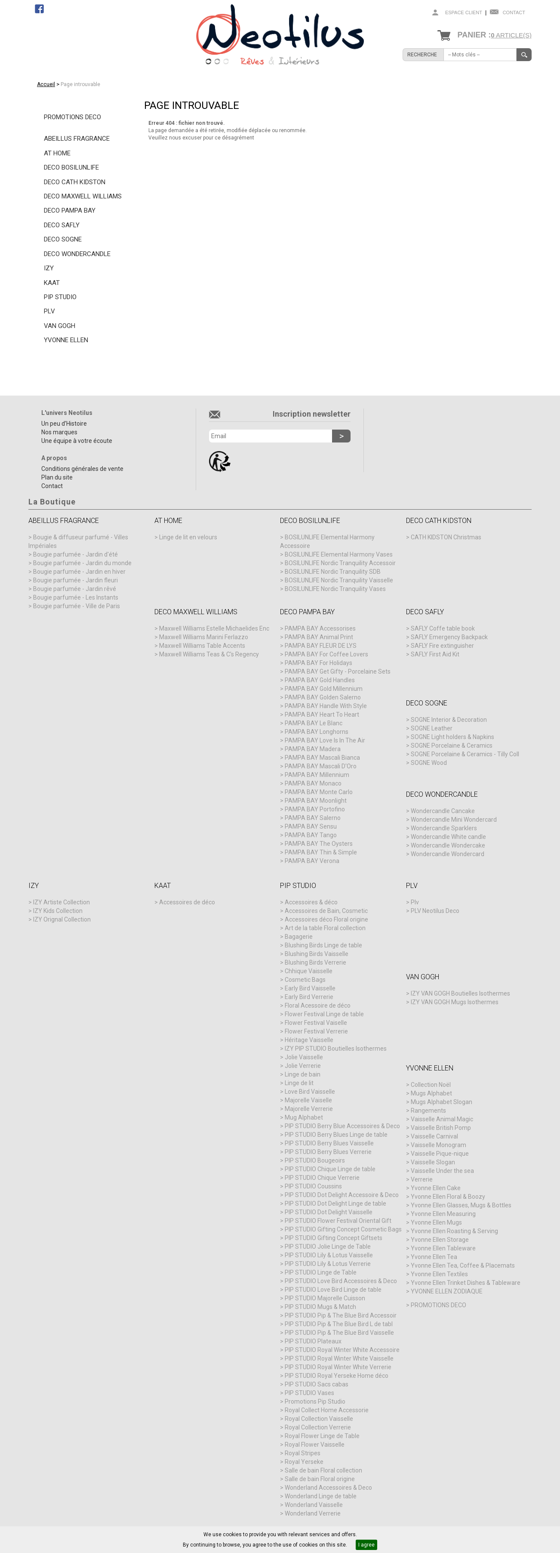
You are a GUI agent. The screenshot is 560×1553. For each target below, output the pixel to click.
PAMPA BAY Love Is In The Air (325, 740)
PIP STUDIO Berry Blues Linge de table (336, 1134)
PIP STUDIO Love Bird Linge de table (333, 1289)
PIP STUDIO (60, 297)
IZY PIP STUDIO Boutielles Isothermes (336, 1048)
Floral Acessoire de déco (318, 1005)
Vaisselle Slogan (433, 1162)
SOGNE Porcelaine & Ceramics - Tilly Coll (465, 754)
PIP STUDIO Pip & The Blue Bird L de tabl (339, 1324)
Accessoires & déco (311, 902)
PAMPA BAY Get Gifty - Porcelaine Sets (338, 671)
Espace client (463, 12)
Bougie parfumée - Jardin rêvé (74, 588)
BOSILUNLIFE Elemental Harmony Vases (339, 554)
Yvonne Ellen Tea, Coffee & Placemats (463, 1265)
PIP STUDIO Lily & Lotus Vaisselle (329, 1255)
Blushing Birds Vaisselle (316, 953)
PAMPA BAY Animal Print (319, 637)
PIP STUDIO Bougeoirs (315, 1160)
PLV (49, 311)
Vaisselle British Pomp (441, 1127)
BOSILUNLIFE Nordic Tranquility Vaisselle (339, 580)
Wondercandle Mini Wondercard (454, 819)
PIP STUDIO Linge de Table (321, 1272)
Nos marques (59, 432)
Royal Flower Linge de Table (322, 1435)
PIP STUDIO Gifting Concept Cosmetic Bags (343, 1229)
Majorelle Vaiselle (308, 1100)
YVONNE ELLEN (66, 340)
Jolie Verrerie (303, 1065)
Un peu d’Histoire (64, 423)
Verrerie (422, 1179)
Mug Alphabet (304, 1117)
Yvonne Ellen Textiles (439, 1274)
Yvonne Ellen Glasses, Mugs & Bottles (461, 1205)
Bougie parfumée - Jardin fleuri (75, 580)
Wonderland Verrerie (313, 1513)
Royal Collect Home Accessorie (327, 1410)
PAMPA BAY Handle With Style (326, 705)
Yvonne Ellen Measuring (443, 1213)
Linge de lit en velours (188, 537)
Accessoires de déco (187, 902)
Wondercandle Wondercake (448, 845)
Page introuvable (80, 84)
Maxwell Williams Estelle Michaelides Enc (214, 628)
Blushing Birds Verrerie (315, 962)
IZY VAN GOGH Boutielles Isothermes (460, 993)
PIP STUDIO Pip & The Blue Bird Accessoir (341, 1315)
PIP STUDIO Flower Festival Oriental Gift (338, 1220)
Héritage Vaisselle (309, 1039)
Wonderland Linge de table (321, 1496)
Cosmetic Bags (305, 979)
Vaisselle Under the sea (442, 1170)
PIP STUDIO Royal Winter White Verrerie (338, 1367)
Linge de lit (299, 1083)
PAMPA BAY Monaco (313, 783)
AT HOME (57, 153)
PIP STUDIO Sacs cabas (316, 1384)
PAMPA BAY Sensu (311, 826)
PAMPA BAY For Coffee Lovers (326, 654)
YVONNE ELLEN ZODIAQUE (447, 1291)
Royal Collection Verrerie (318, 1427)
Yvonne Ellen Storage (440, 1239)
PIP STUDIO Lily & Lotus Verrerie (328, 1263)
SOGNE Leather (431, 728)
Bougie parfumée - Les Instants (75, 597)
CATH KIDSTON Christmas (446, 537)
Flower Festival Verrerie (316, 1031)
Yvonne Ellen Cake (436, 1188)
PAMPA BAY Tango (311, 835)
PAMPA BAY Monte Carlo (319, 792)
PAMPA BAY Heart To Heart (322, 714)
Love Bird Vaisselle (310, 1091)
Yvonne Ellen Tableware (443, 1248)
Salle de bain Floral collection (323, 1470)
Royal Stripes (302, 1453)
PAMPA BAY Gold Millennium (324, 688)
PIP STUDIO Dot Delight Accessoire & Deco (342, 1194)
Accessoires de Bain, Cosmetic (326, 910)
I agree (366, 1545)
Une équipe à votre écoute (76, 440)
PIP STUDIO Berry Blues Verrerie (328, 1151)
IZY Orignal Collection (62, 919)
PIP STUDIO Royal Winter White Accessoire (342, 1349)
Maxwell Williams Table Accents (202, 645)
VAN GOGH (59, 326)
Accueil (46, 84)
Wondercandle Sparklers (444, 828)
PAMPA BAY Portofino (315, 809)
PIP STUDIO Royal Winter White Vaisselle (339, 1358)
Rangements (428, 1110)
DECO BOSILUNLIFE (71, 167)
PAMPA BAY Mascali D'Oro (321, 766)
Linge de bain (302, 1074)
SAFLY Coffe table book (443, 628)
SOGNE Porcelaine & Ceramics (451, 745)
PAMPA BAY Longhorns (316, 731)
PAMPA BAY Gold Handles (320, 680)
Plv (415, 902)
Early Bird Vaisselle (310, 988)
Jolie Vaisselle (304, 1057)
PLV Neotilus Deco (435, 910)
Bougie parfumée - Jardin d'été (75, 554)
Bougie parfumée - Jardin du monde (82, 563)
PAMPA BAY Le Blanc (313, 723)
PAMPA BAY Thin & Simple (321, 852)
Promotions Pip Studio (315, 1401)
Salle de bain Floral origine (320, 1479)
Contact (514, 12)
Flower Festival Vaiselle (316, 1022)
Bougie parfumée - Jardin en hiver (79, 571)
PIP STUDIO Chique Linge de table (330, 1169)
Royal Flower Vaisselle (315, 1444)
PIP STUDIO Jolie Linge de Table (328, 1246)
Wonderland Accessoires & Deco (328, 1487)
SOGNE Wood (429, 762)
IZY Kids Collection (58, 910)
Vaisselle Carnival (434, 1136)
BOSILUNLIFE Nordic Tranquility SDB (333, 571)
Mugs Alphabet (431, 1093)
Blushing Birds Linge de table (323, 945)
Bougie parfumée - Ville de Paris (76, 606)
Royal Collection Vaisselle (319, 1418)
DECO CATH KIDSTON (74, 182)
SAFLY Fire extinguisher (442, 645)
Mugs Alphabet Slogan (441, 1101)
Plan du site (57, 477)
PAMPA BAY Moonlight (316, 800)
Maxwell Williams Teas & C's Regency (209, 654)
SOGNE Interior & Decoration (449, 719)
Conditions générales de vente (82, 468)
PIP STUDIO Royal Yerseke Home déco (336, 1375)
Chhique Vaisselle (308, 971)
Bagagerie (299, 936)
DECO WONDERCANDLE (77, 254)
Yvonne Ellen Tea (434, 1256)
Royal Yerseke (304, 1461)
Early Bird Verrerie (309, 996)
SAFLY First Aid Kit (435, 654)
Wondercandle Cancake (443, 810)
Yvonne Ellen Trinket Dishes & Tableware (465, 1282)
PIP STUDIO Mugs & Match (320, 1306)
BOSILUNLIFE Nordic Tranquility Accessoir (340, 563)
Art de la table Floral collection (325, 928)
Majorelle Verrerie (309, 1108)
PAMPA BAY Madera (313, 749)
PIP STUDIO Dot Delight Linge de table (335, 1203)
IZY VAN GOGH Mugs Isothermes (454, 1002)
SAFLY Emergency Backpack (449, 637)
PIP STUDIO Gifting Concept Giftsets (333, 1237)
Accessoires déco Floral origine (326, 919)
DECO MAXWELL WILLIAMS (83, 196)
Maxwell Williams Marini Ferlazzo (203, 637)
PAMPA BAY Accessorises (320, 628)
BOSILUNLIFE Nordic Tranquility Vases (335, 588)
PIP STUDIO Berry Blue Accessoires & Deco (342, 1126)
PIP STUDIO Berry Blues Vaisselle (329, 1143)
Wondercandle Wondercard (447, 854)
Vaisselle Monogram (438, 1145)
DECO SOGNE (63, 239)
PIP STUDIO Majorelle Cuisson (325, 1298)
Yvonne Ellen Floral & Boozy (448, 1196)
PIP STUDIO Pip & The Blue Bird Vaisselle (339, 1332)
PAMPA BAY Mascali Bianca (322, 757)
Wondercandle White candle (448, 836)
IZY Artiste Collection (61, 902)
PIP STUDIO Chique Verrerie (322, 1177)
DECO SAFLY (62, 225)
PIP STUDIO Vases (309, 1392)
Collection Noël (431, 1084)
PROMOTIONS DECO (72, 117)
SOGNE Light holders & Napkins (452, 736)
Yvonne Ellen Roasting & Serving (454, 1231)
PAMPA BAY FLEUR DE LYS (321, 645)
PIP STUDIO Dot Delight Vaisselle (328, 1212)
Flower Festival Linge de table (324, 1014)
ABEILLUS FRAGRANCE (77, 138)
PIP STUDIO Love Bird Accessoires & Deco (341, 1281)
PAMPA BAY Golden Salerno (323, 697)
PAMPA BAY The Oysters (319, 843)
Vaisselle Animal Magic (442, 1119)
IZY (49, 268)
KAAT (52, 283)
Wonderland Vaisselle (314, 1504)
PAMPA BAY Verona (312, 860)
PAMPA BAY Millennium (317, 774)
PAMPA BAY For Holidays (318, 662)
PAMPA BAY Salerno (313, 817)
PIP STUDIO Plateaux (313, 1341)
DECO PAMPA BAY (69, 210)
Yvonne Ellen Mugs (436, 1222)
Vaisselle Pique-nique (440, 1153)
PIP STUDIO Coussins (313, 1186)
